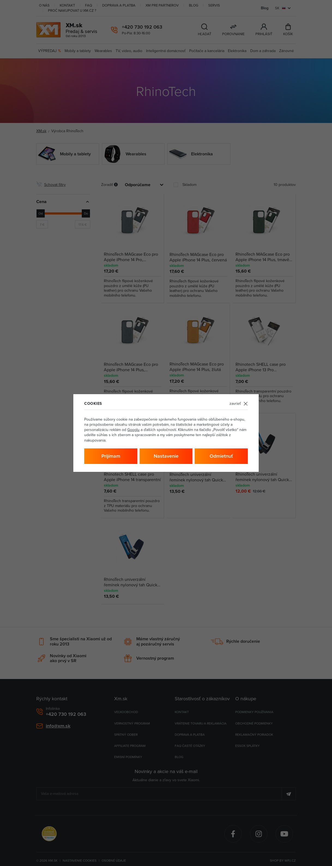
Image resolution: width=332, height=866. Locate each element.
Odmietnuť (221, 455)
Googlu (133, 429)
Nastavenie (166, 455)
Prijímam (110, 455)
